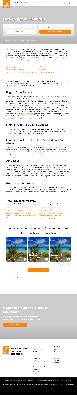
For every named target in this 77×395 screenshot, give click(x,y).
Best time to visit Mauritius (47, 218)
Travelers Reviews (38, 371)
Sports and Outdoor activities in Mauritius (19, 213)
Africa (17, 40)
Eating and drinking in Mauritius (16, 208)
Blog (34, 360)
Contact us (36, 354)
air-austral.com (28, 114)
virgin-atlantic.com (41, 105)
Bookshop (35, 351)
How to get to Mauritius (47, 210)
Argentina (56, 362)
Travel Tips (11, 278)
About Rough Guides (38, 349)
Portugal (56, 351)
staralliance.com (63, 167)
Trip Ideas (27, 3)
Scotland (56, 360)
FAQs (34, 356)
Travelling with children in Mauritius (50, 216)
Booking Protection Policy (39, 374)
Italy (55, 349)
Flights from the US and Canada (16, 70)
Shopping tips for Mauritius (15, 210)
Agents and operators (46, 72)
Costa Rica (57, 358)
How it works (17, 3)
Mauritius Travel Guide (38, 270)
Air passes (42, 69)
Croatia (56, 354)
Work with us (36, 358)
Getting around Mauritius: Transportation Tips (54, 213)
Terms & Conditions (65, 380)
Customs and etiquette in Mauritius (50, 208)
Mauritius (24, 40)
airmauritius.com (32, 99)
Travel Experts (38, 3)
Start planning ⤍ (15, 324)
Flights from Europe (12, 67)
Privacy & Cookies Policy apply (10, 381)
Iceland (56, 356)
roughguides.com (8, 40)
